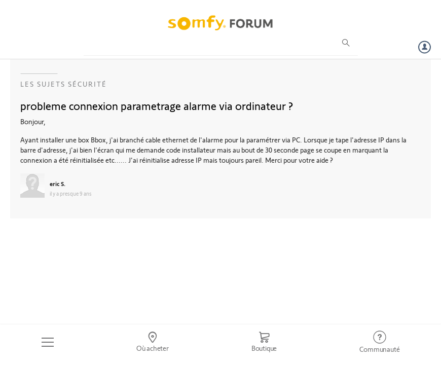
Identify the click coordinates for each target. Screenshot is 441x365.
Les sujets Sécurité (63, 84)
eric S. (57, 183)
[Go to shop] (264, 342)
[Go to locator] (152, 342)
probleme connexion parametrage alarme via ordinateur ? (156, 105)
